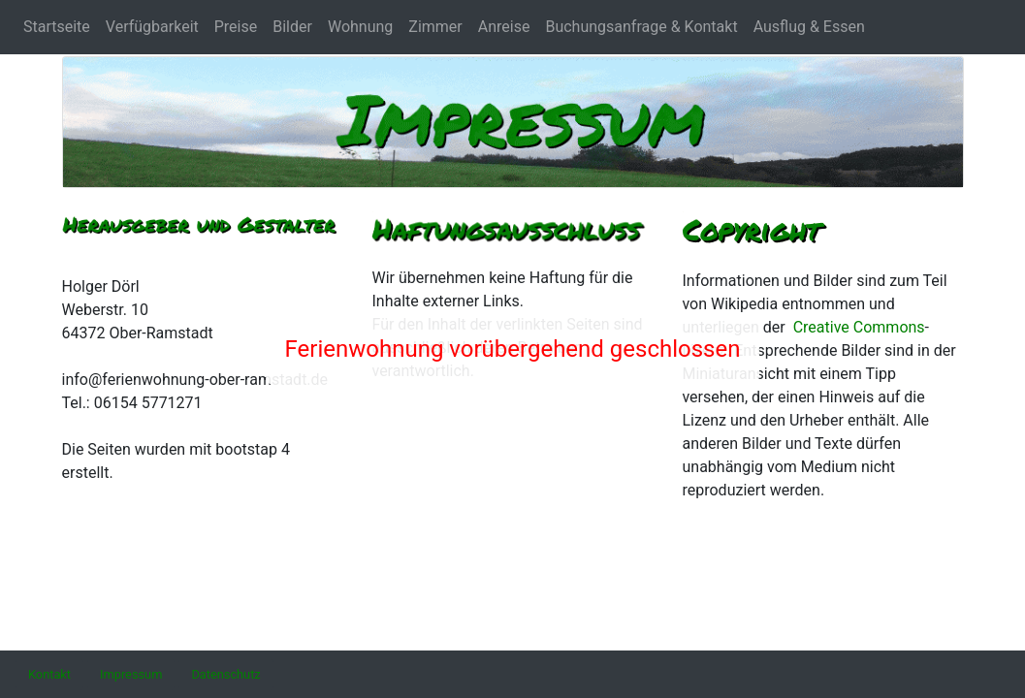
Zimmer (435, 26)
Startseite (56, 26)
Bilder (292, 26)
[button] (49, 674)
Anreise (504, 26)
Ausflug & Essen (809, 26)
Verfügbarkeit (152, 26)
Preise (235, 26)
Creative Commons (859, 327)
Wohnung (360, 26)
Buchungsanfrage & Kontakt (641, 26)
